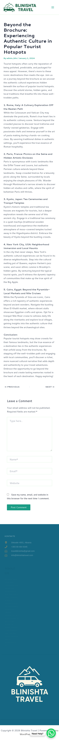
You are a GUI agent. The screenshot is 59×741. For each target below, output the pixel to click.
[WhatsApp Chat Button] (51, 733)
